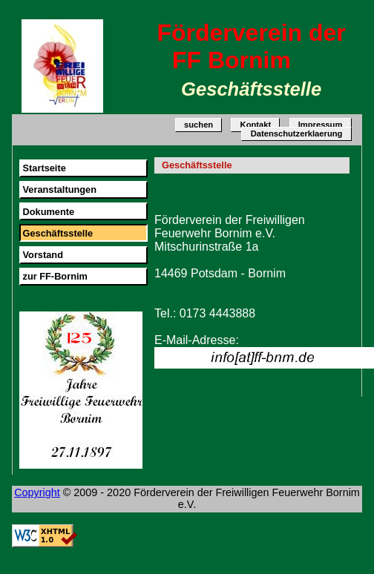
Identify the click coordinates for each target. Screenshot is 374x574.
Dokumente (48, 211)
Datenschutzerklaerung (297, 134)
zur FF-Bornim (54, 276)
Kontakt (256, 125)
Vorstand (42, 254)
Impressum (320, 125)
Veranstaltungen (59, 189)
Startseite (43, 168)
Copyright (37, 492)
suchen (198, 125)
